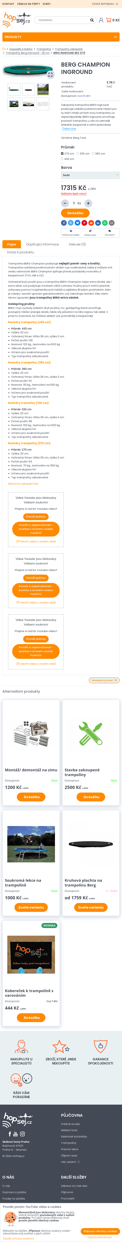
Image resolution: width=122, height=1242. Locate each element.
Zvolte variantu (31, 907)
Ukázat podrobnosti (100, 1237)
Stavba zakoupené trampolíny (82, 772)
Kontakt (8, 4)
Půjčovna (72, 1115)
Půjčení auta (69, 1155)
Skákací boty (69, 1130)
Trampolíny (68, 1143)
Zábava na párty (28, 4)
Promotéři (67, 1198)
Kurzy (47, 4)
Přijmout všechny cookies (100, 1231)
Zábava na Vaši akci (74, 1186)
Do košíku (75, 213)
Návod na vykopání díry (23, 484)
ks (76, 203)
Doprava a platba (14, 1192)
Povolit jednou (36, 516)
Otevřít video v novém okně (36, 541)
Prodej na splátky (13, 1198)
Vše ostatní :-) (70, 1162)
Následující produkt (104, 680)
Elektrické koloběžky (74, 1136)
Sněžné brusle (70, 1124)
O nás (8, 1177)
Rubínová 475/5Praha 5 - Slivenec (15, 1146)
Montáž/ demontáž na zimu (31, 769)
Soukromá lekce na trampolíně (23, 883)
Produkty (61, 37)
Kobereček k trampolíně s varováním (29, 993)
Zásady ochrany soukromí (18, 1238)
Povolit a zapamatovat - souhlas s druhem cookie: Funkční (36, 529)
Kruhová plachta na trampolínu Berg (83, 883)
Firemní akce (69, 1149)
